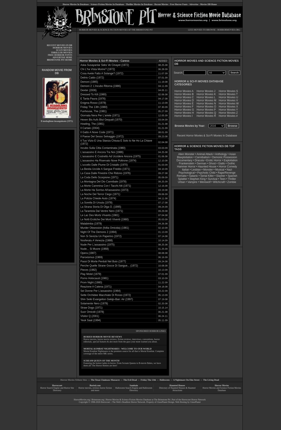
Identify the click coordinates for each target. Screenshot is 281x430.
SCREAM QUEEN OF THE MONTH (101, 360)
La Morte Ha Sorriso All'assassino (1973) (104, 190)
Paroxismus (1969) (91, 257)
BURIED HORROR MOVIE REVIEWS (102, 337)
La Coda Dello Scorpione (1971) (99, 177)
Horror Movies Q (206, 112)
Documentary (184, 160)
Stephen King (197, 178)
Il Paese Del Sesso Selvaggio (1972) (102, 136)
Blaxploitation (185, 157)
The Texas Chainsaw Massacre (105, 380)
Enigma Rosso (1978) (93, 102)
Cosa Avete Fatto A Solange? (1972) (101, 73)
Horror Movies (222, 385)
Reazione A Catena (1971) (96, 286)
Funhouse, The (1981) (93, 111)
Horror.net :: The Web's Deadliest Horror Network (123, 402)
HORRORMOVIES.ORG (228, 30)
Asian (232, 154)
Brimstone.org (97, 399)
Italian (185, 169)
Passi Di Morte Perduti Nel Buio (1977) (103, 261)
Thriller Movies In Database (139, 4)
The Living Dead (211, 380)
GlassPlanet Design (165, 402)
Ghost (212, 163)
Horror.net (57, 385)
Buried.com (95, 385)
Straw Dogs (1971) (91, 307)
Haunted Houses (177, 385)
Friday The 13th (148, 380)
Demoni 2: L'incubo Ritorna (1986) (100, 86)
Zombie (231, 182)
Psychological (186, 172)
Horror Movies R (206, 115)
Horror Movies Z (228, 112)
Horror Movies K (206, 94)
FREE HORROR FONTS (60, 55)
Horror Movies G (184, 109)
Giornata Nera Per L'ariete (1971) (100, 115)
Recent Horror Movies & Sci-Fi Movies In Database (207, 135)
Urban (181, 182)
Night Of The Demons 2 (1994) (98, 232)
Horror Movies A (184, 91)
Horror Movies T (228, 94)
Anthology (221, 154)
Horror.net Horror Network (194, 399)
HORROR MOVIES (88, 30)
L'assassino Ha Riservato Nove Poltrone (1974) (108, 160)
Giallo (221, 163)
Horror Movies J (206, 91)
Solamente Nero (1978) (94, 303)
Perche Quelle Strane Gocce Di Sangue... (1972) (109, 265)
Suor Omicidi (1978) (92, 311)
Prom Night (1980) (91, 282)
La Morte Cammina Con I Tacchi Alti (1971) (105, 185)
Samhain (134, 385)
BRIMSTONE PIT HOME (59, 60)
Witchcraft (219, 182)
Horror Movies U (228, 97)
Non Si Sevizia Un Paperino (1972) (101, 236)
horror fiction (106, 388)
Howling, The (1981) (92, 123)
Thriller (232, 178)
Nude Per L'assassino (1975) (97, 244)
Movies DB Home (208, 4)
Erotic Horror (213, 160)
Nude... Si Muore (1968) (94, 248)
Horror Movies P (206, 109)
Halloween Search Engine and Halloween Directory (133, 389)
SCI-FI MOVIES (64, 50)
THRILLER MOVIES (61, 52)
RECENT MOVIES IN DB (59, 45)
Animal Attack (205, 154)
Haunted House (207, 166)
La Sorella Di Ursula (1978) (96, 202)
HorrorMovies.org (82, 399)
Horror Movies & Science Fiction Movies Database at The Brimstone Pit (138, 399)
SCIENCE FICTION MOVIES (114, 30)
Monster (208, 169)
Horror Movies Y (228, 109)
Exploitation (230, 160)
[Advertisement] (56, 196)
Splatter (182, 178)
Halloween (165, 380)
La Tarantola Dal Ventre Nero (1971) (101, 211)
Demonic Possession (224, 157)
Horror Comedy (228, 166)
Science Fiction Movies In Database (107, 4)
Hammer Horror (186, 166)
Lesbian (197, 169)
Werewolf (205, 182)
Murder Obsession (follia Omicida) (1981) (104, 227)
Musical (219, 169)
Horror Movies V (228, 100)
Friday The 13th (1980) (93, 107)
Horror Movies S (228, 91)
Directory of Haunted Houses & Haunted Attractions (177, 389)
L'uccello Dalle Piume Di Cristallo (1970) (104, 164)
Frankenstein (186, 163)
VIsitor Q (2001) (89, 316)
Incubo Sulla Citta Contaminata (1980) (102, 148)
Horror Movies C (184, 97)
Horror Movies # (228, 115)
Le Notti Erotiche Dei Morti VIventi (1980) (104, 219)
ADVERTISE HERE (62, 57)
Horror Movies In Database (76, 4)
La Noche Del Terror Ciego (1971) (100, 194)
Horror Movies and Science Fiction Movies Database (222, 389)
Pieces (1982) (88, 269)
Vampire (192, 182)
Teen (222, 178)
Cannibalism (202, 157)
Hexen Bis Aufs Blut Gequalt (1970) (101, 119)
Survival (212, 178)
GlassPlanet (195, 402)
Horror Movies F (184, 106)
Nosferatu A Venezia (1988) (96, 240)
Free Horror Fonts (179, 4)
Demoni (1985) (89, 81)
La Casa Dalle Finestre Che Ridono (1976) (105, 173)
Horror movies (84, 388)
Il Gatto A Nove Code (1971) (97, 132)
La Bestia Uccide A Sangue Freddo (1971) (105, 169)
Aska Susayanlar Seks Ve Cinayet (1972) (104, 65)
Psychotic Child (206, 172)
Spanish (232, 175)
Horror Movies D (184, 100)
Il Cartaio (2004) (89, 128)
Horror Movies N (206, 103)
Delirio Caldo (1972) (92, 77)
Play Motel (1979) (90, 274)
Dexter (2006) (88, 90)
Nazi (229, 169)
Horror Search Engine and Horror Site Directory (57, 389)
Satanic (193, 175)
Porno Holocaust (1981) (94, 278)
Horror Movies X (228, 106)
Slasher (220, 175)
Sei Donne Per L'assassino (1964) (100, 290)
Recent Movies (161, 4)
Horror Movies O (206, 106)
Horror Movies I (183, 115)
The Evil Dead (130, 380)
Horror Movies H (184, 112)
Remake (182, 175)
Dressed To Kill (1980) (93, 94)
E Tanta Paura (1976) (93, 98)
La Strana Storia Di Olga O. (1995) (100, 206)
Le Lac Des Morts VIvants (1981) (99, 215)
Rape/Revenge (226, 172)
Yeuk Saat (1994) (90, 320)
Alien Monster (186, 154)
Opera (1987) (88, 253)
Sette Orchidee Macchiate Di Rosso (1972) (105, 295)
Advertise (193, 4)
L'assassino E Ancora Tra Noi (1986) (101, 152)
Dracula (199, 160)
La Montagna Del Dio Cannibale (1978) (103, 181)
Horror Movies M (206, 100)
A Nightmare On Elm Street (186, 380)
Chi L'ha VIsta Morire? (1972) (97, 69)
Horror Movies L (206, 97)
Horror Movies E (184, 103)
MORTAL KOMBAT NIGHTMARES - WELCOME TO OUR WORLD (117, 348)
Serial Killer (207, 175)
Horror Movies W (229, 103)
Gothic (231, 163)
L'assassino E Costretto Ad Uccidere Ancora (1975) (110, 156)
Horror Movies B (184, 94)
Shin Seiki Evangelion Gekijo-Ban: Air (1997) (106, 299)
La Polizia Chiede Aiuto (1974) (98, 198)
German (201, 163)
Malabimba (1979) (91, 223)
